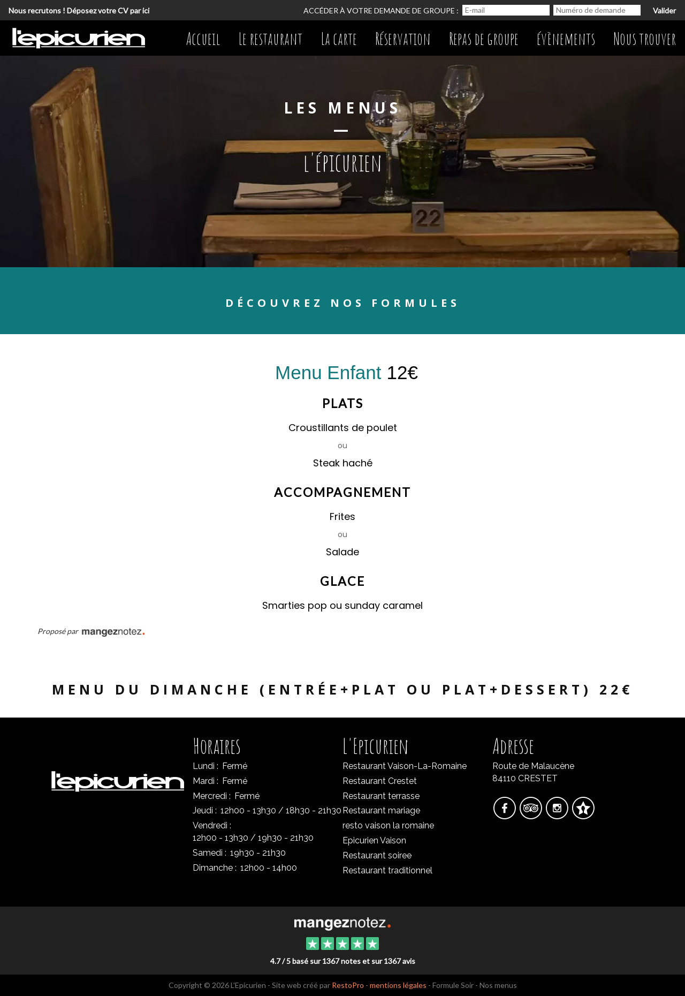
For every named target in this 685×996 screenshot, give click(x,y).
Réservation (403, 38)
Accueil (203, 38)
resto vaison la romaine (388, 825)
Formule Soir (453, 985)
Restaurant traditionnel (387, 870)
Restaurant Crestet (379, 781)
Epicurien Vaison (374, 840)
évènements (566, 38)
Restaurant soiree (377, 855)
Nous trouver (644, 38)
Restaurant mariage (381, 810)
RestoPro (348, 985)
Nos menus (498, 985)
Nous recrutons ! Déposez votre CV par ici (79, 10)
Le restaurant (270, 38)
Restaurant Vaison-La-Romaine (404, 766)
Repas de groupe (484, 38)
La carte (339, 38)
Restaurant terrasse (381, 796)
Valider (664, 10)
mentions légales (398, 985)
